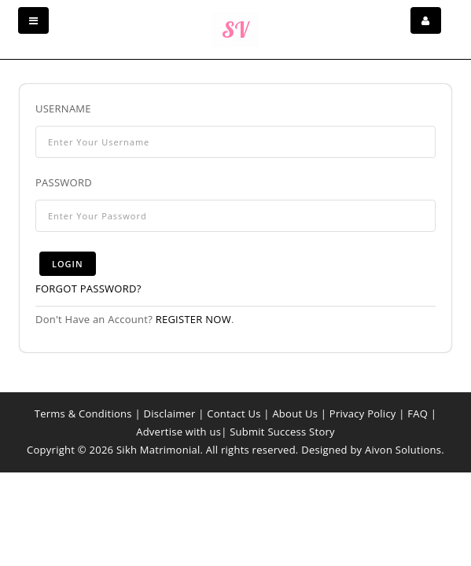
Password (63, 182)
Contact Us (233, 413)
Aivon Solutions (403, 450)
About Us (295, 413)
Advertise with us (178, 431)
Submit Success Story (282, 431)
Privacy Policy (362, 413)
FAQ (417, 413)
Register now (193, 319)
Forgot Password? (88, 288)
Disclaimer (169, 413)
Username (63, 108)
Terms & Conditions (83, 413)
